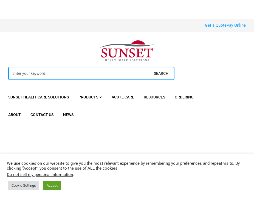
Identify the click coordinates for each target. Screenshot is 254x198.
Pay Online (236, 25)
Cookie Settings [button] (24, 185)
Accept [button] (52, 185)
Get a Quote (216, 25)
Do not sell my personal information (40, 174)
